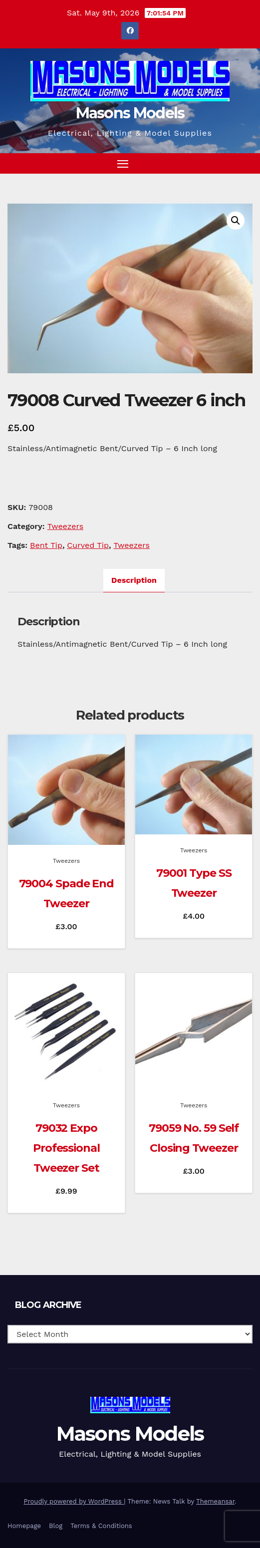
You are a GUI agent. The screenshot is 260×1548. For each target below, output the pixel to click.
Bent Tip (46, 545)
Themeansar (215, 1501)
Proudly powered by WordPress (74, 1501)
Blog (55, 1526)
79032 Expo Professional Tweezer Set (66, 1148)
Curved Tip (88, 545)
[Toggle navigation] (123, 164)
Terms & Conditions (101, 1526)
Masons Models (130, 113)
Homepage (24, 1526)
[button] (227, 163)
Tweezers (65, 526)
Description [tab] (134, 580)
